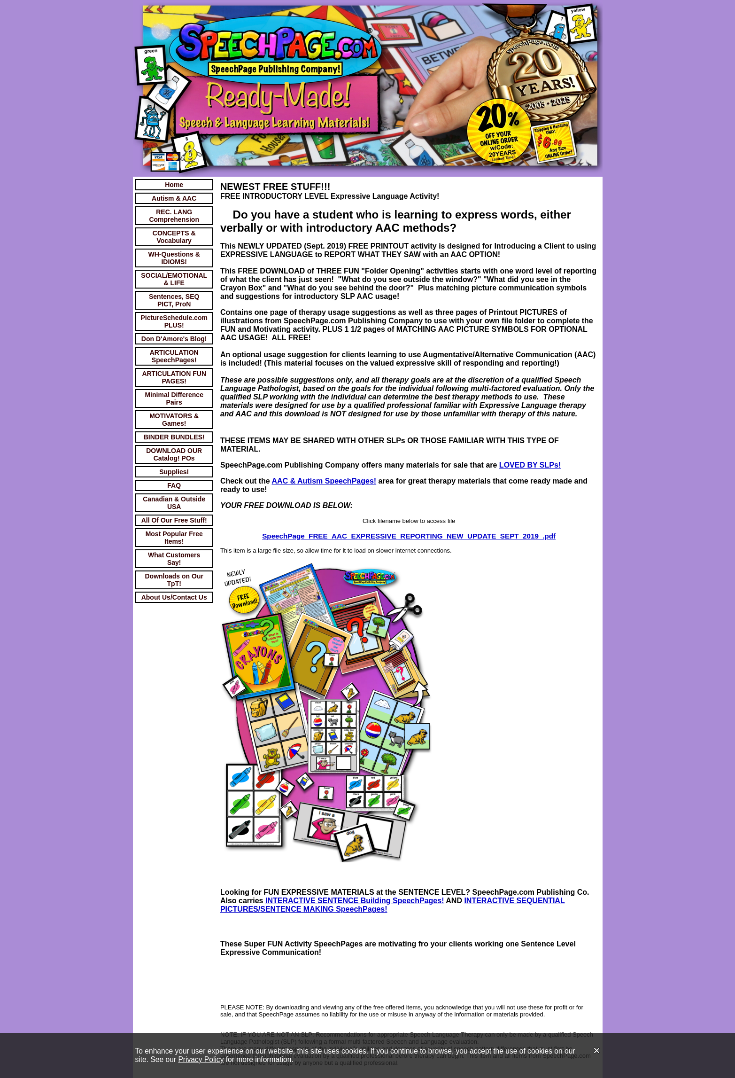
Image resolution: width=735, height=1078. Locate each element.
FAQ (174, 485)
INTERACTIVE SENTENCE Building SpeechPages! (354, 901)
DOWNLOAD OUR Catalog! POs (174, 454)
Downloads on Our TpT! (174, 579)
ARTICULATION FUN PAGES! (174, 377)
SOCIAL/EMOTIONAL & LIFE (174, 279)
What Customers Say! (174, 558)
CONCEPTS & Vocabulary (174, 236)
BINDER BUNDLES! (174, 437)
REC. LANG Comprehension (174, 215)
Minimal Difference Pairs (174, 398)
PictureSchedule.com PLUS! (174, 321)
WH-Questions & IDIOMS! (174, 258)
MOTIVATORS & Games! (174, 419)
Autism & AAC (174, 198)
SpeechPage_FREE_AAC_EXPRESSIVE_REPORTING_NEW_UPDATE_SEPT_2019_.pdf (409, 536)
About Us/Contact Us (174, 597)
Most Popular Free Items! (174, 537)
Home (174, 184)
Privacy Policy (201, 1059)
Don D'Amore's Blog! (174, 339)
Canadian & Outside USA (174, 502)
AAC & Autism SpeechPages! (324, 481)
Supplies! (174, 472)
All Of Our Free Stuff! (174, 520)
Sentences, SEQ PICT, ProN (174, 300)
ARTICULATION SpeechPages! (174, 356)
